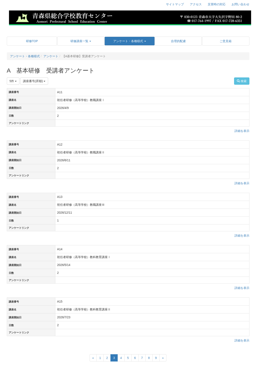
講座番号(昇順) (34, 81)
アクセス (196, 4)
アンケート (50, 56)
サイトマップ (175, 4)
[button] (80, 41)
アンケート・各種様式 (25, 56)
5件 (13, 81)
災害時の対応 (217, 4)
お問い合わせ (240, 4)
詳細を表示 (242, 131)
